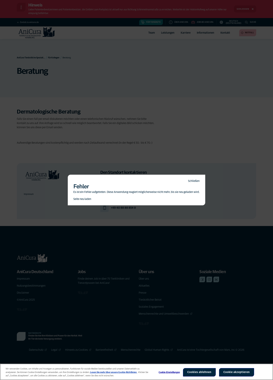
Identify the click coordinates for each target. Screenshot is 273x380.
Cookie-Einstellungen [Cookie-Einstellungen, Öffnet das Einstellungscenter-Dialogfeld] (169, 372)
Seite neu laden (82, 199)
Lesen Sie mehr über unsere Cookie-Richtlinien (113, 372)
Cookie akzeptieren (236, 372)
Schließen (194, 181)
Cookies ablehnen (199, 372)
